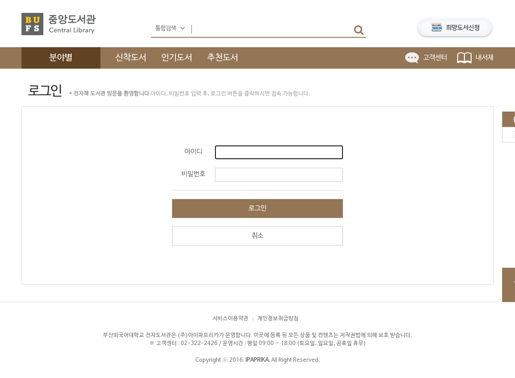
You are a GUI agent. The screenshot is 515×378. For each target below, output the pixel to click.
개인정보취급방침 (278, 319)
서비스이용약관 (230, 319)
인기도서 (176, 58)
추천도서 (222, 58)
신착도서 (130, 58)
